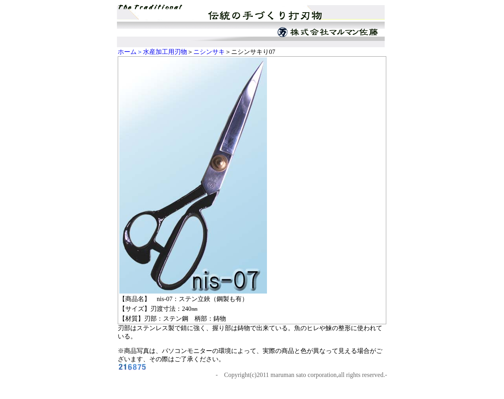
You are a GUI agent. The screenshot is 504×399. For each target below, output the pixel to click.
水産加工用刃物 (165, 51)
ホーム (127, 51)
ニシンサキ (209, 51)
